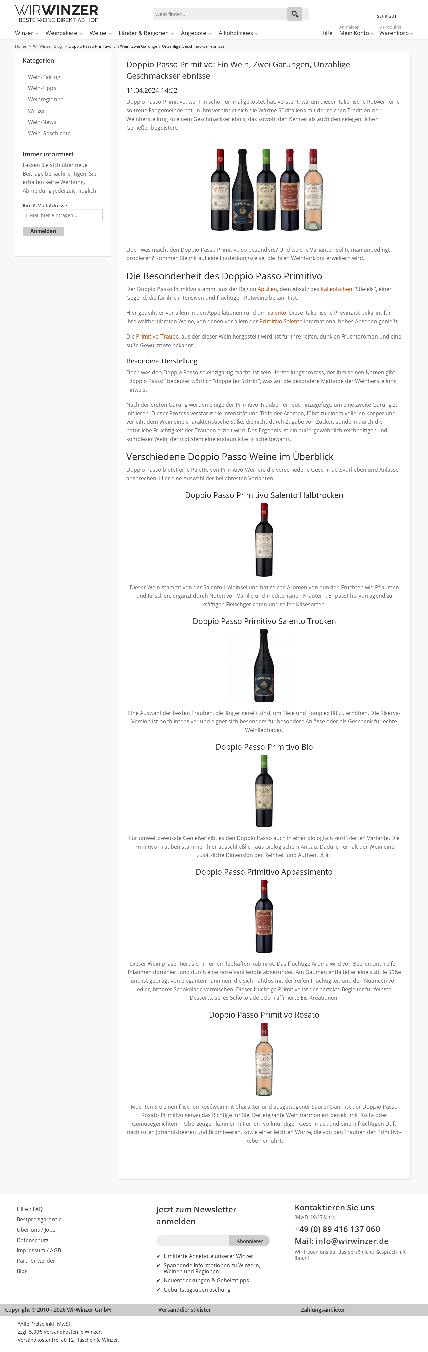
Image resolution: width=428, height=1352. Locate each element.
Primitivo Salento (281, 321)
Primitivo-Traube (157, 336)
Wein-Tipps (42, 88)
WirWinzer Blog (47, 46)
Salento (276, 312)
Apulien (267, 289)
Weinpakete (61, 33)
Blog (22, 1271)
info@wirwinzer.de (352, 1240)
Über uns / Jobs (36, 1229)
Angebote (193, 33)
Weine (98, 33)
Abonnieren (250, 1240)
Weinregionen (46, 99)
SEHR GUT (387, 16)
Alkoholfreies (236, 33)
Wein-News (42, 122)
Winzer (24, 33)
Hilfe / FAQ (30, 1209)
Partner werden (37, 1260)
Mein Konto (354, 31)
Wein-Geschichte (49, 133)
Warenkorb (394, 31)
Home (20, 46)
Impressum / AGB (39, 1250)
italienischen (336, 289)
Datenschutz (32, 1240)
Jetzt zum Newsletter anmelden (196, 1215)
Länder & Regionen (144, 33)
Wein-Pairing (44, 77)
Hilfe (326, 33)
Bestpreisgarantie (39, 1219)
